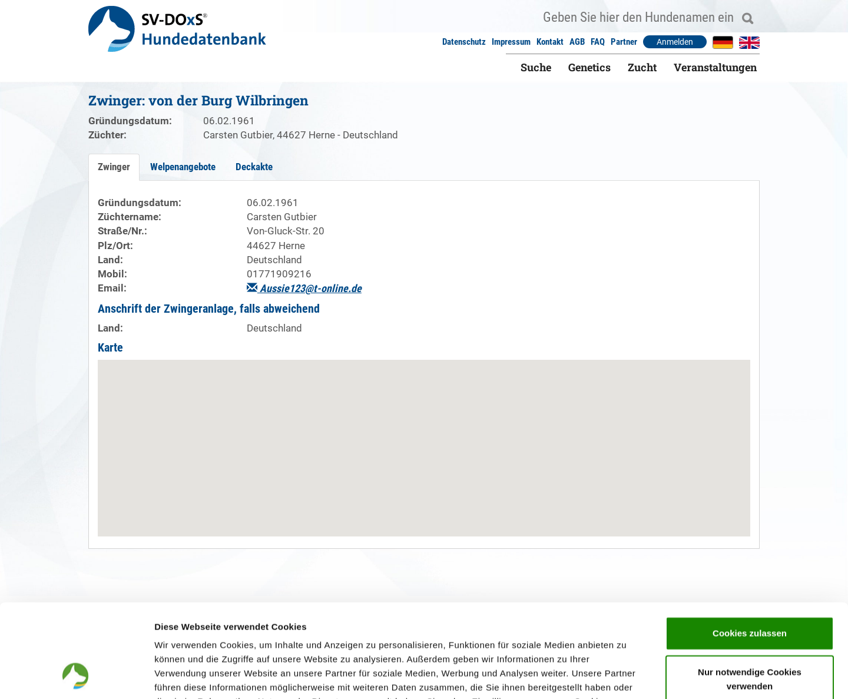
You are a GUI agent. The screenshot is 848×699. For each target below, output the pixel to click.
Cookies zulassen (750, 546)
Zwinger (114, 167)
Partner (624, 42)
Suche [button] (536, 67)
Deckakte (254, 167)
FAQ (598, 42)
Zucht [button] (642, 67)
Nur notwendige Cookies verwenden (749, 591)
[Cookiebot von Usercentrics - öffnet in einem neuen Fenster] (76, 676)
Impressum (511, 42)
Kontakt (550, 42)
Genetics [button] (589, 67)
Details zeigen (626, 676)
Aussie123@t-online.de (304, 288)
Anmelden (675, 42)
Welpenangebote (183, 167)
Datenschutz (464, 42)
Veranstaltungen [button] (715, 67)
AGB (577, 42)
